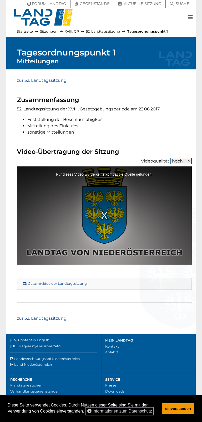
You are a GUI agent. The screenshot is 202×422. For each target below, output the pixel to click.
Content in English (33, 340)
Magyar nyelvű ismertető (39, 346)
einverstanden (178, 408)
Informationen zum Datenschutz (119, 411)
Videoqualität (166, 161)
